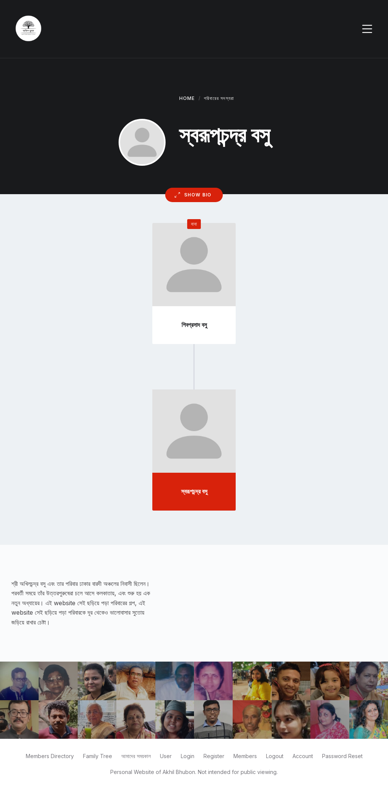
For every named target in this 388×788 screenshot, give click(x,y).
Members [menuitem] (245, 756)
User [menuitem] (166, 756)
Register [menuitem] (213, 756)
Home (187, 98)
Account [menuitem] (303, 756)
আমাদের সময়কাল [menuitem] (136, 756)
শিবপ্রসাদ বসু (194, 325)
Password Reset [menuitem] (342, 756)
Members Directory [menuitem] (50, 756)
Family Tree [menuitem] (97, 756)
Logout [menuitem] (274, 756)
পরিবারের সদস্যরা (219, 98)
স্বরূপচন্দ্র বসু (194, 491)
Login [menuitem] (187, 756)
